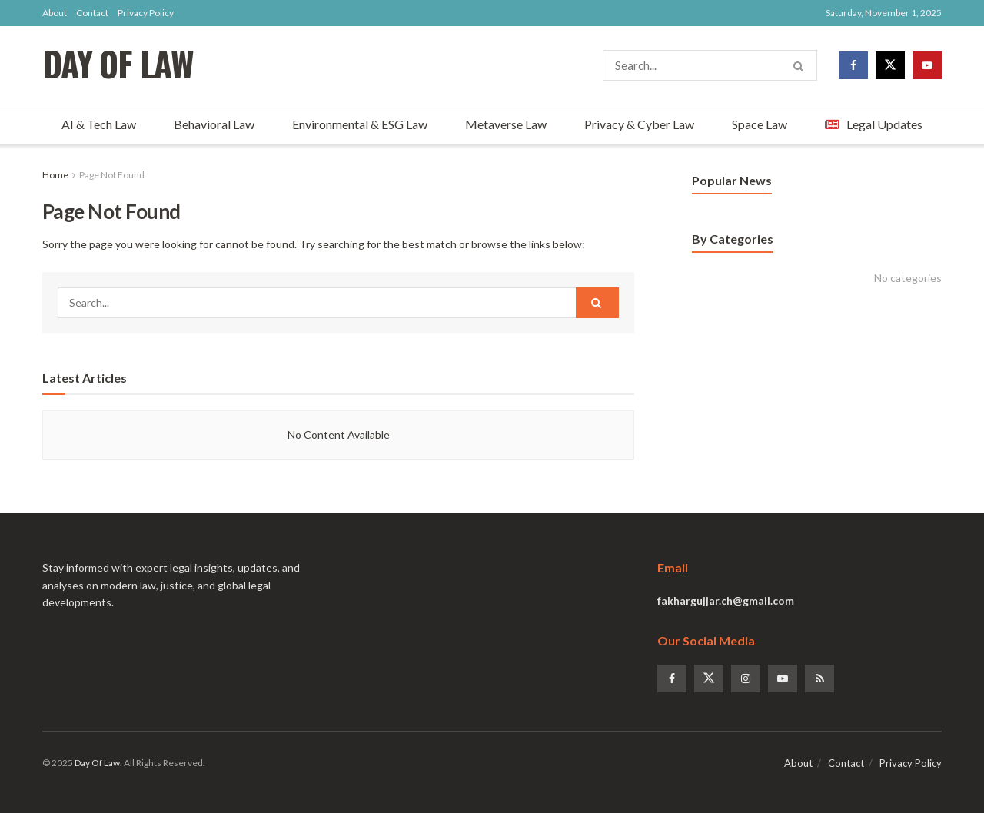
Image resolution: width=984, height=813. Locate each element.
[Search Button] (801, 65)
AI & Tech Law (99, 124)
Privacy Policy (146, 12)
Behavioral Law (214, 124)
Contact (92, 12)
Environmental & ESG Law (359, 124)
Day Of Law (97, 762)
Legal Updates (873, 124)
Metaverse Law (506, 124)
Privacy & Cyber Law (639, 124)
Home (55, 175)
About (54, 12)
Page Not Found (112, 175)
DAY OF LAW (118, 66)
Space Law (759, 124)
